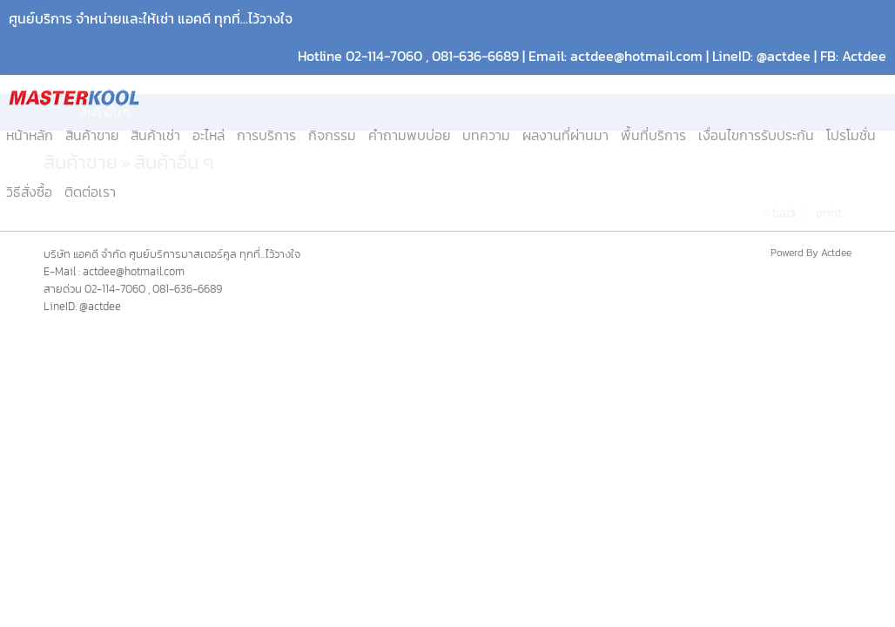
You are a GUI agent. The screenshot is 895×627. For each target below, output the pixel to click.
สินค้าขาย (91, 135)
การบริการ (266, 135)
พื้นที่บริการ (653, 135)
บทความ (486, 135)
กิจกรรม (332, 135)
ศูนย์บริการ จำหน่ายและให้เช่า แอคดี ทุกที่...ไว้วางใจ (151, 19)
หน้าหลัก (29, 135)
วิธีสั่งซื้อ (29, 192)
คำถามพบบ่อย (409, 135)
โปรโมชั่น (851, 135)
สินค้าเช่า (155, 135)
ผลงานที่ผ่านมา (565, 135)
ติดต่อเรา (90, 192)
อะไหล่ (208, 135)
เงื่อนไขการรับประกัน (756, 135)
